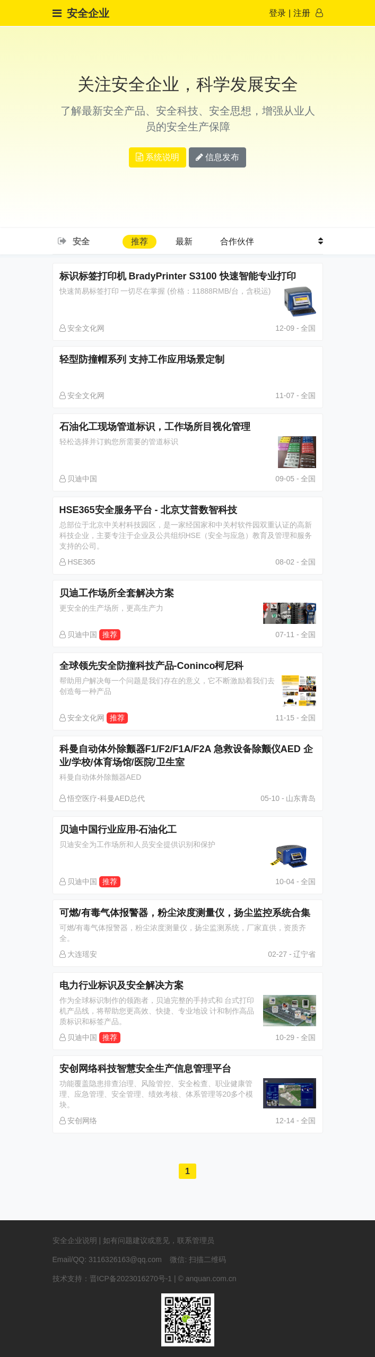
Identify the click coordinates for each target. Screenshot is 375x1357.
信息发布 (217, 157)
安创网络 (78, 1120)
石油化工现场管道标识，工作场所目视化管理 (187, 436)
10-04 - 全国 (295, 881)
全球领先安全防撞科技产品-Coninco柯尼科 (187, 678)
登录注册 (289, 12)
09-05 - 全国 (295, 478)
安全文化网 (82, 328)
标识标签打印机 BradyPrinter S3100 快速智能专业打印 (187, 286)
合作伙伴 (237, 241)
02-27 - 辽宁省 (292, 954)
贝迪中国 (78, 478)
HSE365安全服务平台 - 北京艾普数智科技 (187, 528)
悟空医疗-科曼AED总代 (102, 798)
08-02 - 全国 (295, 562)
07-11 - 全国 (295, 634)
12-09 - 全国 (295, 328)
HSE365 (77, 562)
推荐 (139, 241)
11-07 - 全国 (295, 395)
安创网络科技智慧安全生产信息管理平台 (187, 1086)
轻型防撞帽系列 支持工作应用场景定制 (187, 369)
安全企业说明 (75, 1240)
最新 (184, 241)
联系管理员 (195, 1240)
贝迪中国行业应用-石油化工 (187, 839)
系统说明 (157, 157)
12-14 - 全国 (295, 1120)
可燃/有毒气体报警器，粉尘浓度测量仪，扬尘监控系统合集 (187, 925)
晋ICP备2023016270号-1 (131, 1278)
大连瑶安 (78, 954)
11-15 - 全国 (295, 717)
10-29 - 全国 (295, 1037)
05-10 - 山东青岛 (288, 798)
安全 (81, 241)
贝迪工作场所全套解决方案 (187, 603)
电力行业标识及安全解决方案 (187, 1003)
